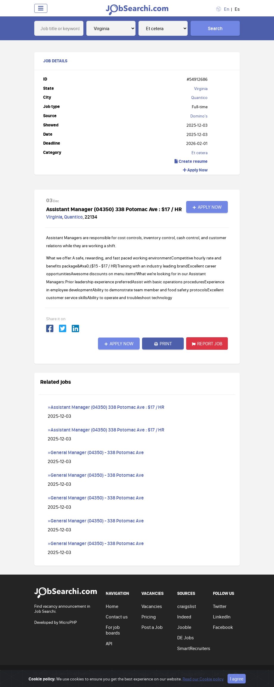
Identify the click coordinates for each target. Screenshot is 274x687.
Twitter (219, 606)
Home (112, 606)
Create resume (191, 161)
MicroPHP (68, 622)
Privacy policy (136, 673)
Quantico (199, 97)
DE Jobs (185, 637)
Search (215, 28)
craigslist (186, 606)
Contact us (117, 617)
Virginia (201, 88)
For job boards (113, 630)
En (226, 9)
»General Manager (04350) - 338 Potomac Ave (96, 452)
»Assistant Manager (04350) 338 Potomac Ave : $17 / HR (106, 407)
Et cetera (200, 152)
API (109, 643)
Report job (207, 343)
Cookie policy (193, 673)
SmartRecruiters (193, 648)
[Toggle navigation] (40, 8)
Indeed (184, 617)
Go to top (226, 673)
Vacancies (151, 606)
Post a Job (152, 627)
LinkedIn (222, 617)
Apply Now (195, 170)
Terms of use (164, 673)
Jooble (184, 627)
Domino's (199, 116)
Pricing (148, 617)
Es (237, 9)
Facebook (223, 627)
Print (163, 343)
